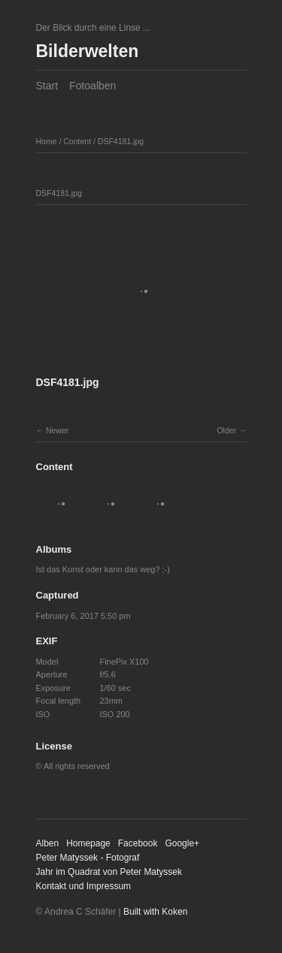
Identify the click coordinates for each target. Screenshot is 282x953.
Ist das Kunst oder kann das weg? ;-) (103, 569)
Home (46, 141)
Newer (57, 430)
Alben (47, 843)
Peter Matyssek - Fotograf (88, 857)
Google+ (182, 843)
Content (77, 141)
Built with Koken (155, 911)
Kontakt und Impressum (84, 886)
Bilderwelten (87, 51)
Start (47, 86)
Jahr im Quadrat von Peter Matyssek (109, 872)
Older (226, 430)
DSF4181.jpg (121, 141)
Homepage (88, 843)
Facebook (138, 843)
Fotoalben (92, 86)
